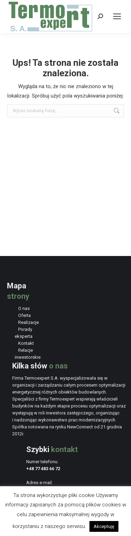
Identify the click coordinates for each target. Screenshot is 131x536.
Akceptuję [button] (104, 526)
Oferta (24, 315)
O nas (24, 308)
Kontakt (26, 343)
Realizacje (28, 322)
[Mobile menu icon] (117, 16)
